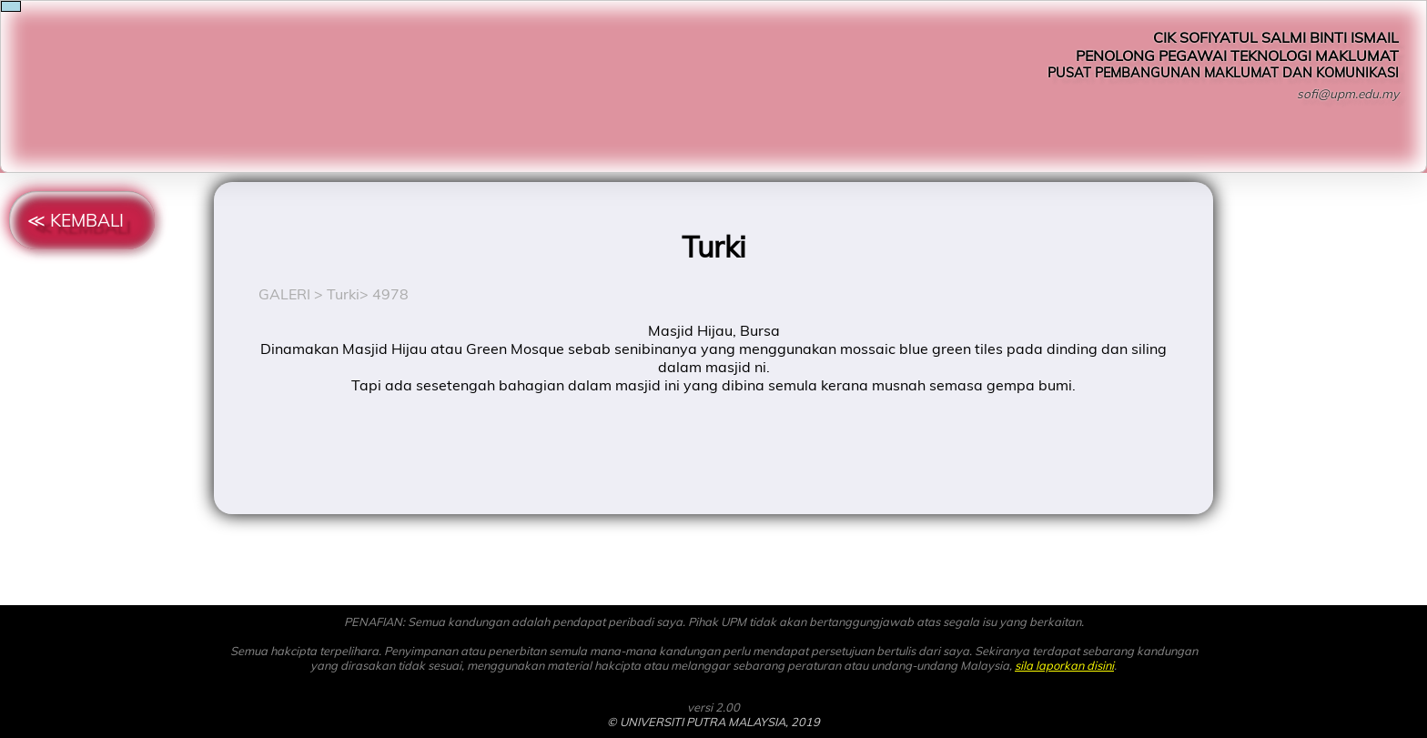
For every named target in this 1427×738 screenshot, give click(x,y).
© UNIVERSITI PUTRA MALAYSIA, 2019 (713, 721)
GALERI (284, 294)
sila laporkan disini (1064, 665)
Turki (343, 294)
